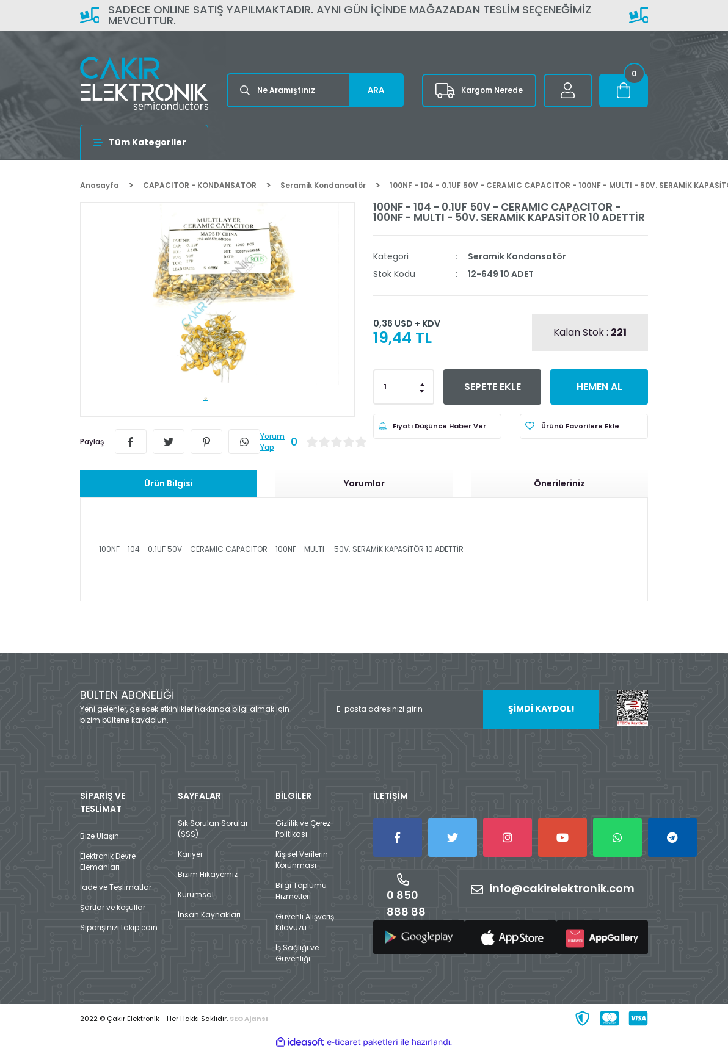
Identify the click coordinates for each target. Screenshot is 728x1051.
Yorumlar (364, 483)
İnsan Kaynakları (209, 914)
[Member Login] (568, 90)
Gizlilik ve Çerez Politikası (302, 828)
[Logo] (144, 83)
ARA (376, 90)
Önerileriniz (559, 483)
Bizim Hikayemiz (208, 874)
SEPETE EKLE (492, 387)
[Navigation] (144, 142)
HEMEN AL (599, 387)
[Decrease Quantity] (423, 391)
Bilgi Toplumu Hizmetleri (301, 890)
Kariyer (190, 854)
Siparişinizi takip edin (119, 927)
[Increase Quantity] (423, 383)
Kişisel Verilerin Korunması (301, 859)
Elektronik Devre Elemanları (108, 861)
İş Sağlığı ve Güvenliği (297, 953)
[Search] (315, 90)
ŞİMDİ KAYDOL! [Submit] (541, 708)
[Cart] (623, 90)
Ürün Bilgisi (168, 483)
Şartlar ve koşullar (112, 907)
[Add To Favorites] (584, 426)
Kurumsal (196, 894)
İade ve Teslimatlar (115, 887)
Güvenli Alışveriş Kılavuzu (304, 922)
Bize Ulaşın (99, 836)
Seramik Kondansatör (517, 256)
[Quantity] (403, 386)
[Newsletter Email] (461, 709)
